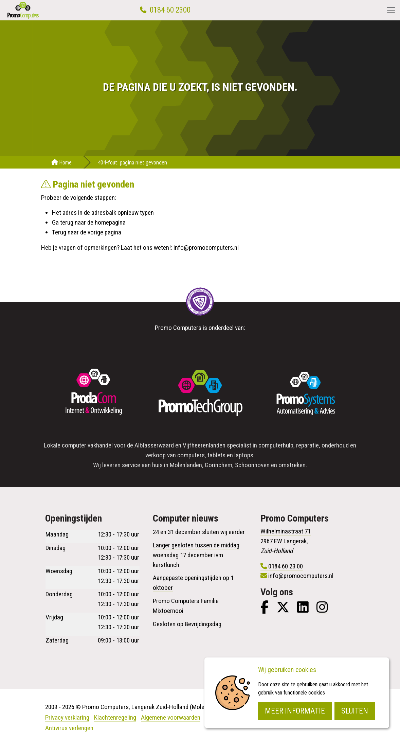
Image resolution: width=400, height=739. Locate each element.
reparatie (307, 445)
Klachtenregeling (115, 717)
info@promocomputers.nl (206, 247)
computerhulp (275, 445)
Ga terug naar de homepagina (89, 222)
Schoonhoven (252, 465)
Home (61, 162)
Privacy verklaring (67, 717)
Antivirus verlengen (69, 728)
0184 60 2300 (170, 10)
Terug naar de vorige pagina (86, 232)
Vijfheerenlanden (204, 445)
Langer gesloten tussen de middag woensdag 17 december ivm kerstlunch (196, 555)
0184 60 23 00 (285, 566)
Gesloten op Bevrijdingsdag (187, 624)
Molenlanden (186, 465)
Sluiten (354, 711)
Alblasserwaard (154, 445)
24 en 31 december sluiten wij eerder (199, 532)
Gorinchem (218, 465)
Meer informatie (295, 711)
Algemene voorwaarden (170, 717)
